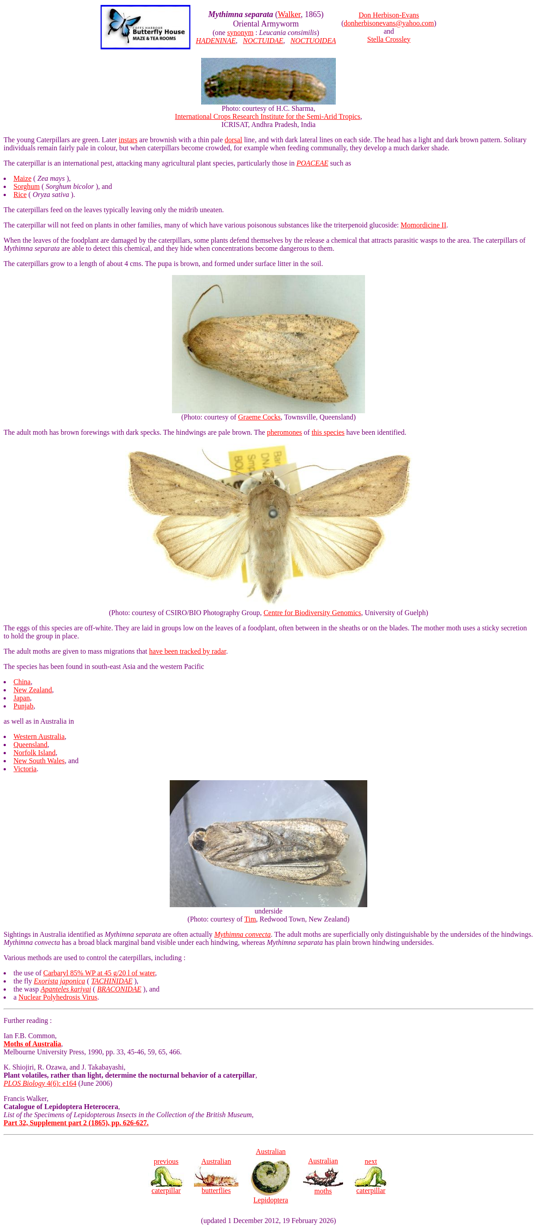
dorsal (233, 140)
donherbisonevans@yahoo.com (389, 23)
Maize (22, 178)
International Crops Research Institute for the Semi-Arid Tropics (268, 116)
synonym (240, 32)
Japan (21, 698)
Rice (19, 194)
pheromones (284, 432)
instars (128, 140)
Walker (289, 14)
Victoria (24, 769)
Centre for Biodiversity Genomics (312, 612)
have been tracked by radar (187, 651)
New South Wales (39, 761)
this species (328, 432)
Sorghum (26, 186)
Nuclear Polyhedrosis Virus (57, 997)
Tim (250, 919)
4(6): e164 (40, 1083)
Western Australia (39, 736)
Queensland (30, 744)
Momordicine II (423, 225)
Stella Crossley (388, 39)
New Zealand (32, 690)
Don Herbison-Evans (389, 15)
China (22, 682)
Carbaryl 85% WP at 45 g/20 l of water (99, 973)
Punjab (23, 706)
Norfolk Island (34, 752)
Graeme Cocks (259, 417)
